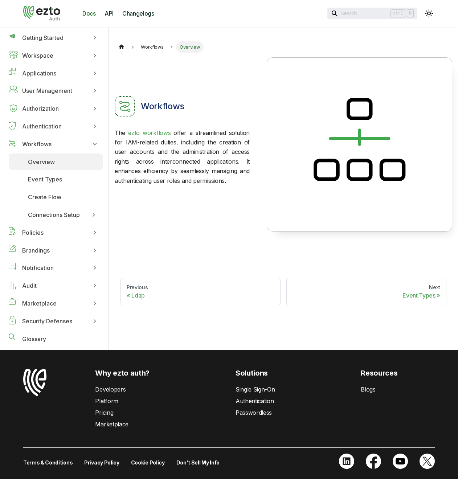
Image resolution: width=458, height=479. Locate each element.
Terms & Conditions (48, 462)
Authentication (42, 126)
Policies (33, 232)
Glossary (34, 339)
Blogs (368, 389)
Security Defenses (47, 321)
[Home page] (121, 47)
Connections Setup (54, 214)
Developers (110, 389)
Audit (29, 285)
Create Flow (44, 197)
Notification (38, 267)
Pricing (104, 412)
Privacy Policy (101, 462)
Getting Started (43, 37)
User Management (47, 90)
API (109, 13)
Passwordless (254, 412)
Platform (106, 401)
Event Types (45, 179)
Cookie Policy (148, 462)
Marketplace (39, 303)
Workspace (37, 55)
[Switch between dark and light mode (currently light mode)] (429, 13)
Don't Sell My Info (198, 462)
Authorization (40, 108)
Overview (41, 161)
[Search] (372, 13)
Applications (39, 73)
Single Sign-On (255, 389)
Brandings (36, 250)
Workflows (37, 144)
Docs (89, 13)
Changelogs (138, 13)
